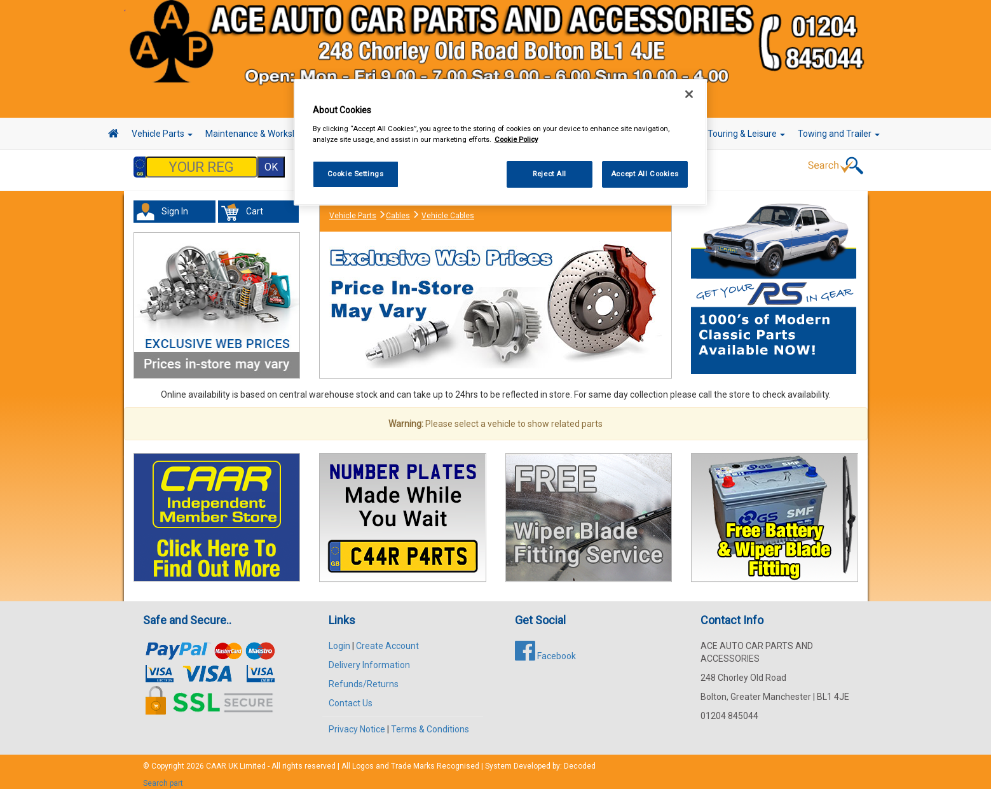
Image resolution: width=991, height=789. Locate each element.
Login (339, 639)
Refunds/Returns (364, 678)
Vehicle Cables (447, 209)
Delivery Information (369, 658)
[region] (500, 142)
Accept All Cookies (644, 173)
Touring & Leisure (746, 134)
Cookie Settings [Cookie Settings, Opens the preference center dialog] (355, 173)
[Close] (689, 94)
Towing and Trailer (839, 134)
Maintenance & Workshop (260, 134)
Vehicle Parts (162, 134)
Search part (163, 776)
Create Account (387, 639)
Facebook (545, 650)
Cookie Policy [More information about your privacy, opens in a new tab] (516, 139)
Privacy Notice (357, 723)
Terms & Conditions (430, 723)
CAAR (216, 759)
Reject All (549, 173)
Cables (398, 209)
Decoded (580, 759)
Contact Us (350, 697)
